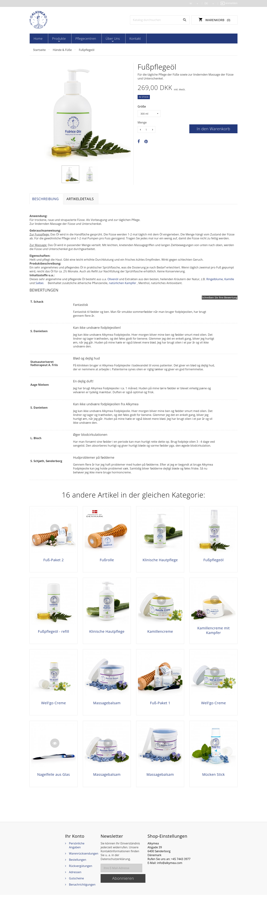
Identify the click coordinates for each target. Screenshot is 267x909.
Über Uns (101, 38)
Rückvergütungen (80, 880)
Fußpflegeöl (213, 560)
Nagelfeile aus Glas (53, 785)
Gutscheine (76, 892)
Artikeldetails (83, 199)
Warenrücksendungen (83, 867)
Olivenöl (112, 280)
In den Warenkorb (213, 128)
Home (37, 38)
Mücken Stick (213, 785)
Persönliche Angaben (76, 859)
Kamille (229, 280)
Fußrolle (107, 560)
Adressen (75, 886)
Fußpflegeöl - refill (53, 635)
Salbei (40, 284)
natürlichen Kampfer (122, 284)
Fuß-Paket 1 (160, 710)
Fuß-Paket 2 (53, 560)
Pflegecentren (77, 38)
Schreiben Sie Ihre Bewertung (219, 298)
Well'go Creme (53, 710)
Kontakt (119, 38)
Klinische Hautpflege (160, 560)
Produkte (54, 38)
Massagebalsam (107, 710)
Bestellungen (77, 874)
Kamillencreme (160, 635)
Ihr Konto (74, 850)
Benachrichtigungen (82, 898)
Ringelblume (214, 280)
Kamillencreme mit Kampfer (213, 634)
